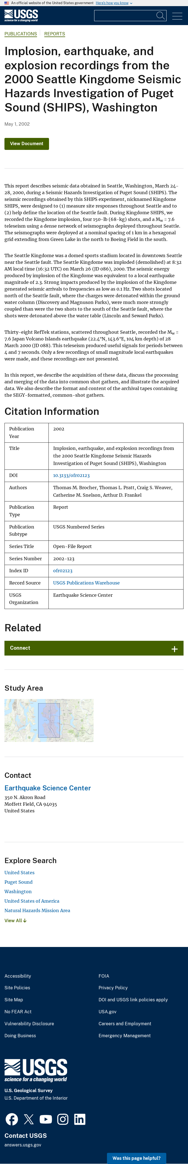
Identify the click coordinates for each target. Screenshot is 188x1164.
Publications (20, 33)
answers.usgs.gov (22, 1145)
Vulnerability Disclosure (29, 1023)
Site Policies (17, 987)
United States (19, 872)
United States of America (31, 901)
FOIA (104, 976)
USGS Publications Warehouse (86, 583)
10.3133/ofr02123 (71, 475)
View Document (26, 143)
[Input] (130, 15)
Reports (54, 33)
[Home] (21, 20)
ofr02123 (62, 570)
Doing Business (20, 1035)
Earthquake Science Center (47, 788)
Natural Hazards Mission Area (37, 910)
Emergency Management (125, 1035)
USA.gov (107, 1011)
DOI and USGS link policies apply (133, 999)
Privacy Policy (113, 987)
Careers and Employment (125, 1023)
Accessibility (17, 976)
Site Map (13, 999)
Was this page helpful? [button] (137, 1158)
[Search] (161, 15)
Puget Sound (18, 882)
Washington (18, 891)
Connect (20, 648)
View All (15, 920)
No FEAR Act (17, 1011)
